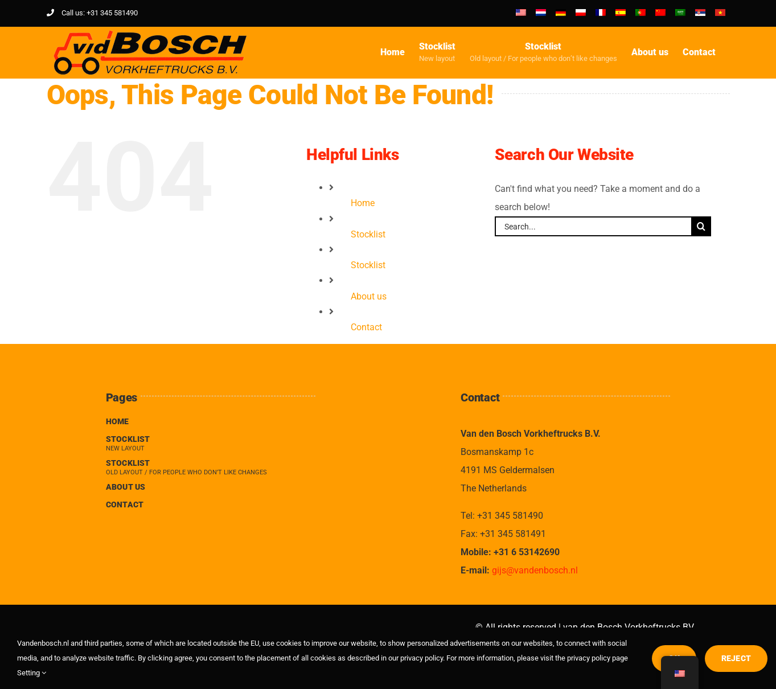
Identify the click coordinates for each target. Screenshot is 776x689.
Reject (736, 658)
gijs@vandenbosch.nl (535, 570)
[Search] (701, 226)
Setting (31, 673)
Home (363, 203)
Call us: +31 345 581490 (92, 13)
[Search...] (593, 226)
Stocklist (368, 234)
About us (369, 296)
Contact (366, 327)
